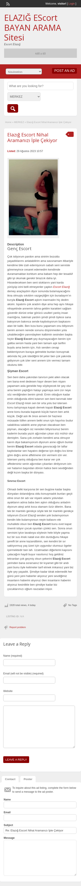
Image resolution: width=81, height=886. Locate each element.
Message (9, 837)
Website (8, 691)
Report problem (18, 627)
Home (8, 122)
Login (71, 3)
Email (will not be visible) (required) (23, 673)
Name (7, 799)
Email (7, 812)
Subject (8, 825)
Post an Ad (64, 71)
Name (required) (12, 655)
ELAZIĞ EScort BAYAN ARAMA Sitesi (32, 27)
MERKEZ (19, 122)
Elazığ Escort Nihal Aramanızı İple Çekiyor (32, 137)
